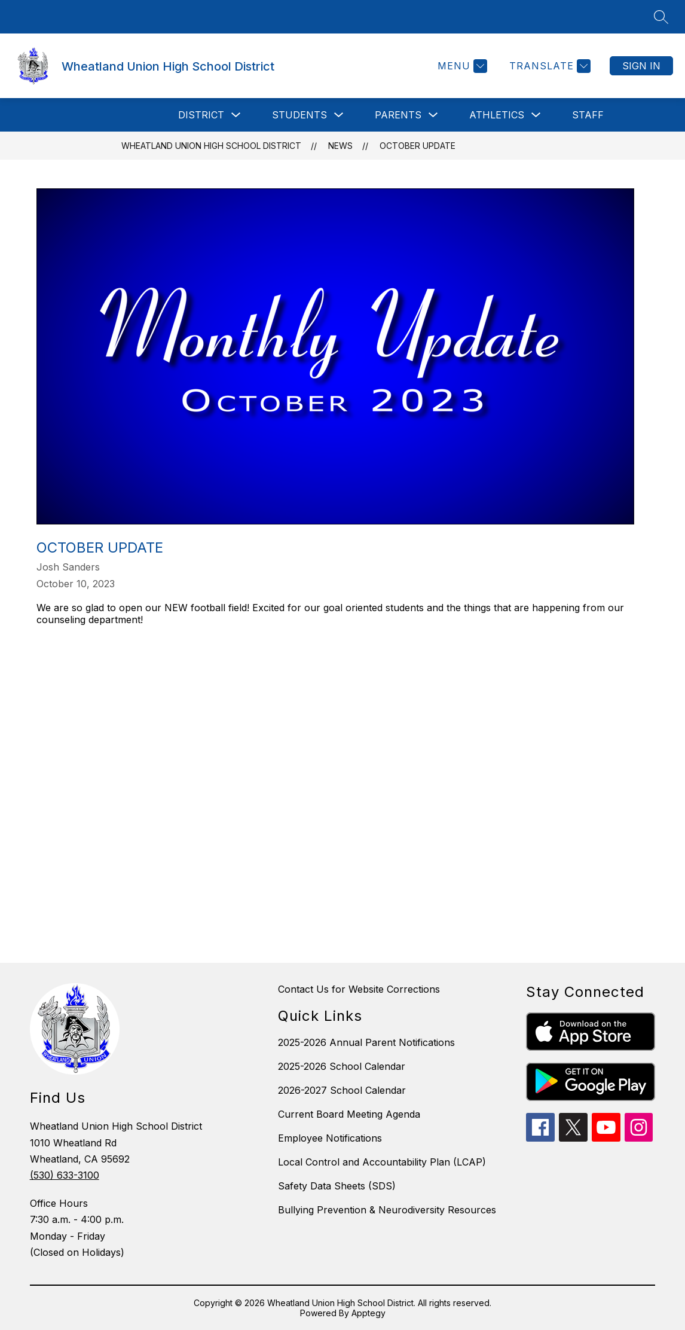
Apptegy (368, 1313)
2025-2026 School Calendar (341, 1066)
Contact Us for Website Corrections (359, 989)
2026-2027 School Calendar (342, 1090)
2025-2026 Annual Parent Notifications (366, 1042)
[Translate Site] (548, 66)
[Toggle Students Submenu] (339, 115)
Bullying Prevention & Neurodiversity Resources (387, 1210)
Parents (398, 115)
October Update (417, 146)
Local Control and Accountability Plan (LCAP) (382, 1162)
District (201, 115)
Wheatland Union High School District (211, 146)
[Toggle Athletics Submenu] (536, 115)
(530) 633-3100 (64, 1175)
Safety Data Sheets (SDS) (337, 1186)
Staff (588, 115)
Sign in (641, 66)
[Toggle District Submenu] (236, 115)
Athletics (496, 115)
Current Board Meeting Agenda (349, 1114)
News (340, 146)
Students (299, 115)
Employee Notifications (330, 1138)
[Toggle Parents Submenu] (433, 115)
